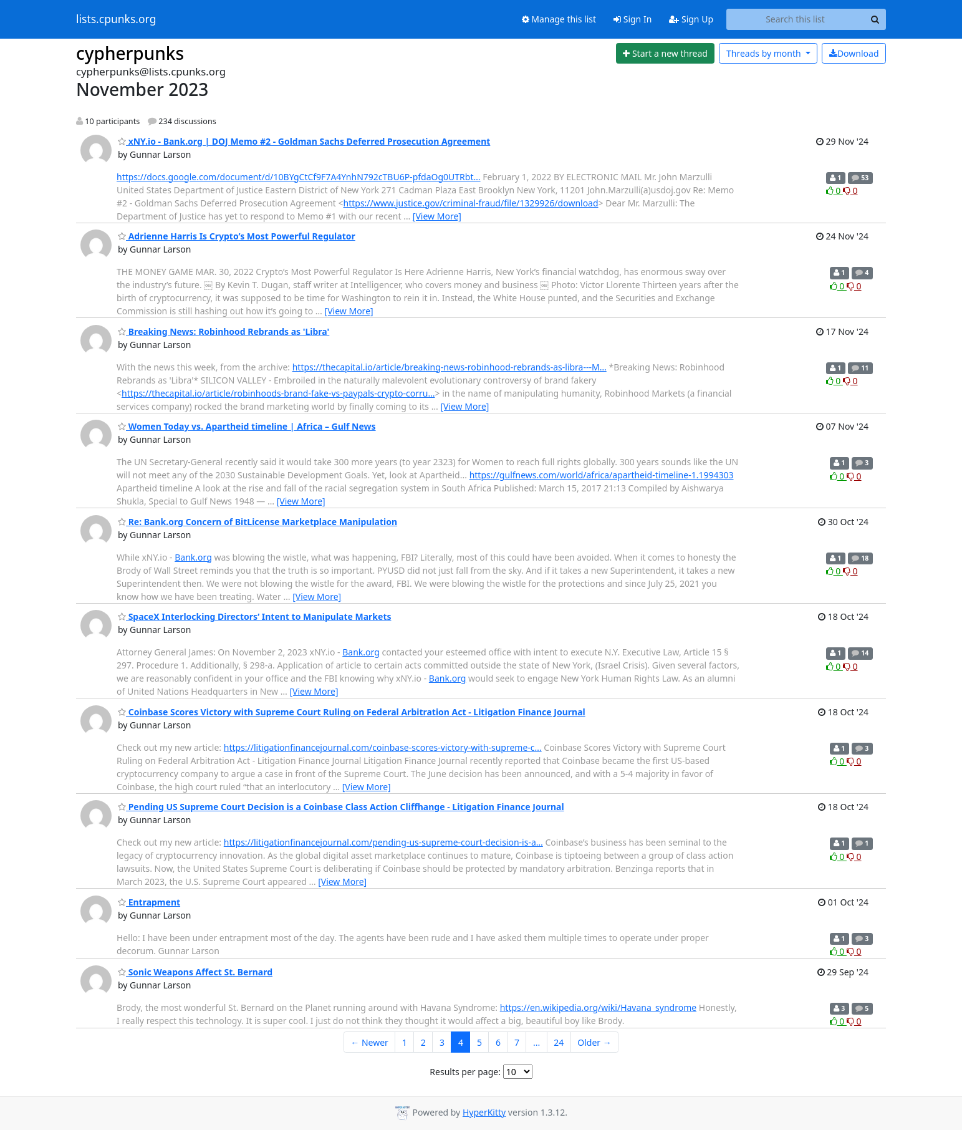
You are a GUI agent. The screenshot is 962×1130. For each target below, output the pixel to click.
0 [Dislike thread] (850, 190)
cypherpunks (130, 53)
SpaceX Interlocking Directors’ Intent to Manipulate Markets (255, 616)
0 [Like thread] (834, 190)
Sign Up (691, 19)
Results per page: (465, 1072)
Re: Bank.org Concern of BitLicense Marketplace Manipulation (257, 522)
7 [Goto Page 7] (516, 1042)
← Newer (369, 1042)
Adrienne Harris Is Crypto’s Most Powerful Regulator (236, 236)
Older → (594, 1042)
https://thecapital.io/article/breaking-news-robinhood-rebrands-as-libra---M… (449, 367)
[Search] (874, 19)
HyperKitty (484, 1112)
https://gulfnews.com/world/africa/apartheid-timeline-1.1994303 (601, 475)
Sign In (632, 19)
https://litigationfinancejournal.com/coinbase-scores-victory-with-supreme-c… (383, 747)
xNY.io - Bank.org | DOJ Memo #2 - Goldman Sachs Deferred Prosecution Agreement (304, 141)
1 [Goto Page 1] (404, 1042)
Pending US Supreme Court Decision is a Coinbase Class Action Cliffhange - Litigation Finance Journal (341, 807)
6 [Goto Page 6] (498, 1042)
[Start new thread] (665, 53)
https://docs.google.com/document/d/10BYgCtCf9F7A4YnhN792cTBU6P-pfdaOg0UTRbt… (299, 177)
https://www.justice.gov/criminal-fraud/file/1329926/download (471, 203)
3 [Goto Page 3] (442, 1042)
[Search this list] (795, 19)
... (536, 1042)
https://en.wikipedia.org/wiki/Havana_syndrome (598, 1007)
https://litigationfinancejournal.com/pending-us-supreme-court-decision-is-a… (383, 842)
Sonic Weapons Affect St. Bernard (195, 972)
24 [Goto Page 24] (559, 1042)
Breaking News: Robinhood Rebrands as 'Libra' (223, 331)
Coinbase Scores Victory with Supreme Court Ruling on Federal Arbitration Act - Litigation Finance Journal (351, 712)
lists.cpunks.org (116, 19)
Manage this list (559, 19)
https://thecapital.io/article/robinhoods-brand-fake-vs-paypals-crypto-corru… (278, 393)
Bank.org (193, 557)
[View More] (437, 216)
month (764, 53)
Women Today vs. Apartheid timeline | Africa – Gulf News (247, 426)
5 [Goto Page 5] (479, 1042)
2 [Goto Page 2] (423, 1042)
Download (854, 53)
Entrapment (149, 902)
